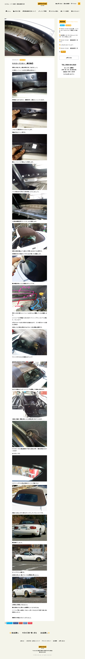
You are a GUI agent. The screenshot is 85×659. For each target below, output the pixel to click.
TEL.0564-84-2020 (69, 65)
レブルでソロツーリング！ (67, 45)
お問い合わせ (62, 640)
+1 (20, 623)
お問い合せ (59, 3)
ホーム (8, 11)
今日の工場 (16, 11)
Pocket (30, 622)
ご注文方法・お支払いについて (33, 640)
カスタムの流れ (53, 11)
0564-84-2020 (42, 652)
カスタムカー (75, 11)
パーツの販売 (65, 11)
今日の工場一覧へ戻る (29, 633)
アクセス (73, 3)
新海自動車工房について (29, 11)
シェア (15, 623)
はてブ (25, 622)
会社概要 (66, 3)
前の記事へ (15, 633)
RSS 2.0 (63, 51)
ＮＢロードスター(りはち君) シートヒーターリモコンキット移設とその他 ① (68, 30)
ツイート (9, 623)
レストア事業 (42, 11)
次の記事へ (44, 633)
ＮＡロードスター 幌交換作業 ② (69, 48)
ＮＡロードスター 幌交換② (22, 63)
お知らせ (62, 25)
